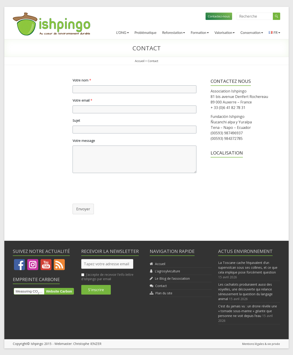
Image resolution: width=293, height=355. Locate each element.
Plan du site (163, 293)
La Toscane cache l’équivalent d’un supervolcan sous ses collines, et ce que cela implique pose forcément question (247, 267)
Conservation (250, 32)
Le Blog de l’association (172, 278)
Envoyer (83, 208)
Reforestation (172, 32)
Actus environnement (245, 251)
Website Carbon (59, 291)
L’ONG (121, 32)
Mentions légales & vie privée (261, 344)
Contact (161, 286)
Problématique (146, 32)
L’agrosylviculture (167, 271)
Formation (198, 32)
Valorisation (223, 32)
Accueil (139, 61)
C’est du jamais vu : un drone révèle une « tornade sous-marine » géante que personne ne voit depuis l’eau (247, 311)
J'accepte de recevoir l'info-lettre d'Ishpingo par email (107, 276)
